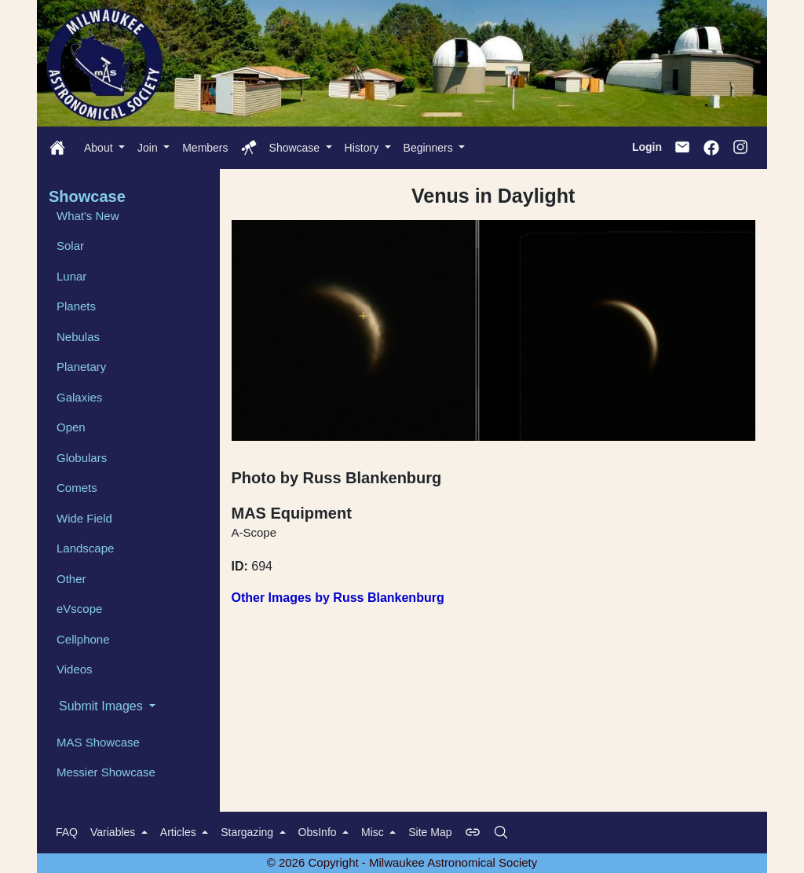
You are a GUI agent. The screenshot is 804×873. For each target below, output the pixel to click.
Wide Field (84, 518)
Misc (374, 832)
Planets (76, 306)
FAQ (67, 832)
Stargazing (248, 832)
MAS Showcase (98, 742)
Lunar (71, 276)
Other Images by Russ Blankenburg (338, 597)
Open (71, 427)
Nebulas (78, 336)
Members (205, 147)
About (99, 147)
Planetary (81, 366)
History (363, 147)
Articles (179, 832)
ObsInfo (319, 832)
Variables (114, 832)
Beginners (430, 147)
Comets (77, 487)
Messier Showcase (106, 772)
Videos (75, 669)
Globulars (82, 457)
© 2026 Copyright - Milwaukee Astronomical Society (402, 862)
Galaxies (79, 397)
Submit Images (102, 706)
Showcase (296, 147)
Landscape (85, 548)
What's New (88, 215)
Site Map (429, 832)
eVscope (79, 608)
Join (149, 147)
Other (71, 578)
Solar (70, 245)
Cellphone (83, 639)
